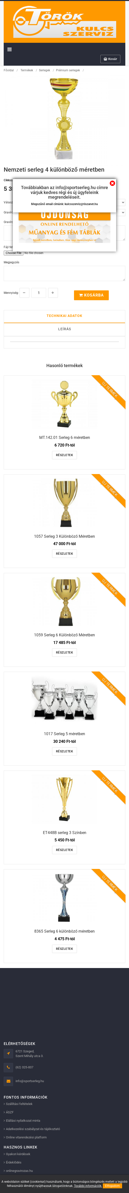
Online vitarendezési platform (26, 1137)
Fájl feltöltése (12, 247)
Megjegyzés (11, 262)
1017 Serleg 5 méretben (64, 733)
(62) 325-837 (24, 1067)
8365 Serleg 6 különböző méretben (64, 931)
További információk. (88, 1186)
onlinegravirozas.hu (19, 1171)
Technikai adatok (64, 316)
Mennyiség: (11, 293)
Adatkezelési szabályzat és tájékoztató (33, 1129)
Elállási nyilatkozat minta (23, 1120)
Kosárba (91, 295)
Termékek (26, 70)
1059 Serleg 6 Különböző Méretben (64, 635)
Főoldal (9, 70)
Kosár (110, 59)
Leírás (64, 329)
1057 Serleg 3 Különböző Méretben (64, 536)
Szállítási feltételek (19, 1104)
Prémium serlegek (68, 70)
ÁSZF (10, 1112)
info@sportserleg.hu (30, 1081)
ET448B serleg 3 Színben (64, 832)
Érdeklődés (13, 1162)
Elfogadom (112, 1186)
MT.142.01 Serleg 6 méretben (64, 437)
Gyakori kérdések (18, 1154)
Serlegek (44, 70)
